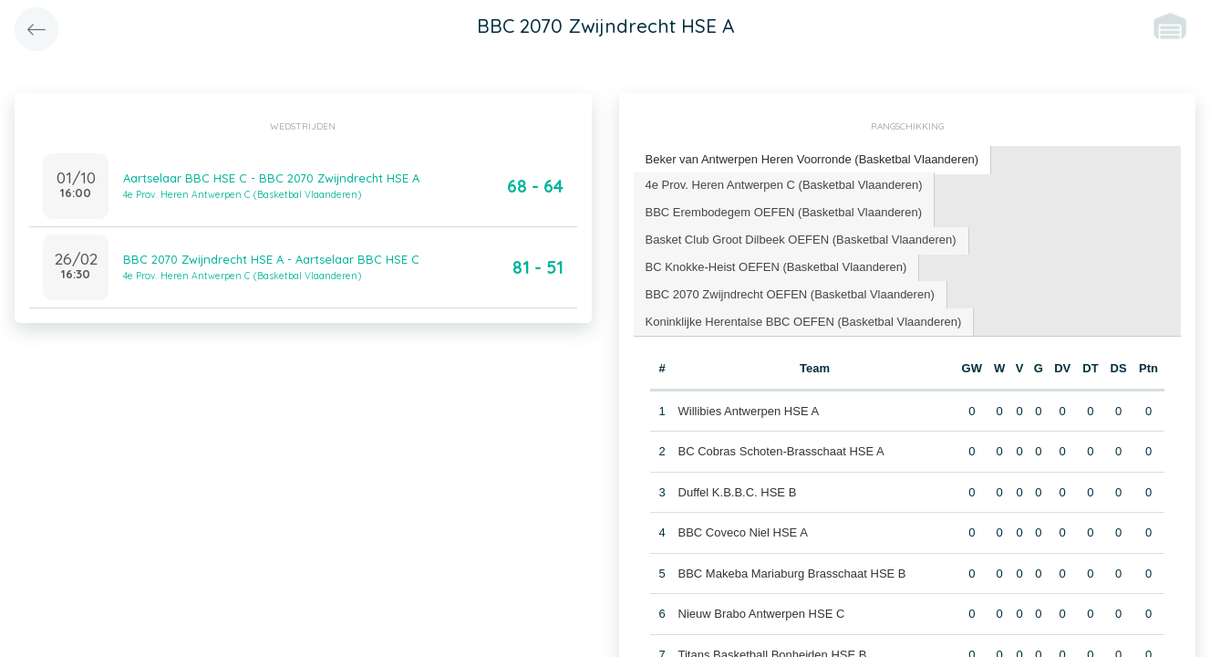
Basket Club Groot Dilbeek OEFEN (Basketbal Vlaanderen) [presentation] (801, 239)
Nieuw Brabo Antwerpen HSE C (761, 613)
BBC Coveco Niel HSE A (743, 532)
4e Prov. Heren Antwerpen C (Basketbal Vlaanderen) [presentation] (784, 185)
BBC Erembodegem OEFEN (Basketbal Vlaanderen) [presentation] (784, 212)
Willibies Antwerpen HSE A (749, 411)
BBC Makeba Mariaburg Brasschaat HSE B (792, 573)
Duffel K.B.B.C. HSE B (737, 492)
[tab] (813, 160)
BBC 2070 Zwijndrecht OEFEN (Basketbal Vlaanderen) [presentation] (790, 294)
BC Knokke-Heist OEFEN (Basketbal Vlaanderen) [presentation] (776, 267)
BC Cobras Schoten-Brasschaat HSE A (781, 451)
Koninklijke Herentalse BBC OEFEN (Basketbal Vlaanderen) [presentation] (804, 321)
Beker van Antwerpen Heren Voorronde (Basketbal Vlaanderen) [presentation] (812, 159)
